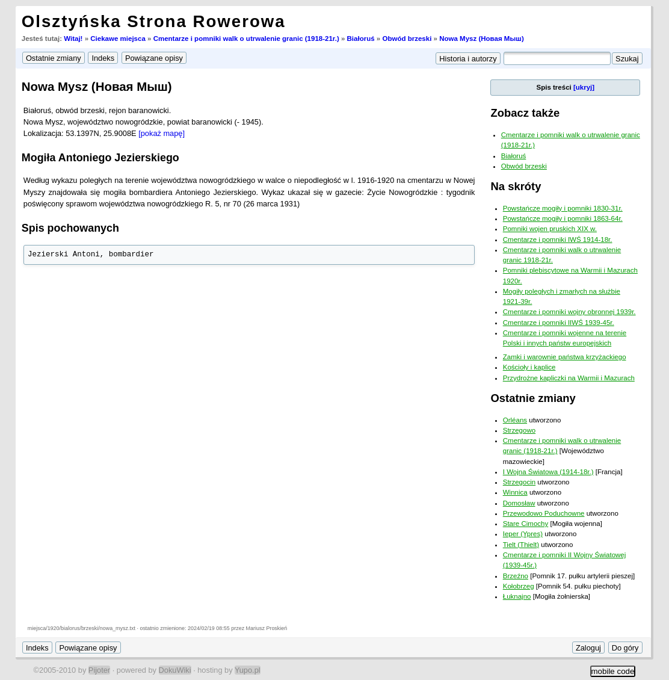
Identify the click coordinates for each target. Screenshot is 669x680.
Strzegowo (519, 430)
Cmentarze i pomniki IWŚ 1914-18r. (557, 239)
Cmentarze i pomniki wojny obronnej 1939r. (569, 311)
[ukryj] (583, 87)
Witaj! (73, 38)
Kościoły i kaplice (529, 367)
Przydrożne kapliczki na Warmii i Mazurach (569, 378)
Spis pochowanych (70, 228)
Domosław (519, 503)
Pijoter (99, 670)
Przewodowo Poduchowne (544, 513)
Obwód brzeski (406, 38)
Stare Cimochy (526, 523)
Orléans (515, 420)
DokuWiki (175, 670)
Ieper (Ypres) (523, 533)
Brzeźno (515, 576)
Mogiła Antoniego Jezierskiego (100, 158)
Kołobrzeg (518, 586)
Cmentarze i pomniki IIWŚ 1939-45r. (558, 322)
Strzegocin (519, 482)
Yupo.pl (248, 670)
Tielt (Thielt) (521, 544)
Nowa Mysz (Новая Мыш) (481, 38)
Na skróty (515, 186)
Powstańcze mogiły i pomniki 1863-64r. (563, 218)
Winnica (515, 492)
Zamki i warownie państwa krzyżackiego (564, 356)
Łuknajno (517, 596)
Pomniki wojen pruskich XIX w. (550, 228)
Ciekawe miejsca (118, 38)
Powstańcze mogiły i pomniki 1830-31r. (563, 208)
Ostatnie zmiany (532, 398)
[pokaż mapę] (161, 133)
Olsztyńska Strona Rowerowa (154, 21)
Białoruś (361, 38)
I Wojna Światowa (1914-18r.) (548, 471)
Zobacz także (525, 113)
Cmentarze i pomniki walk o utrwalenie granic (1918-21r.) (246, 38)
